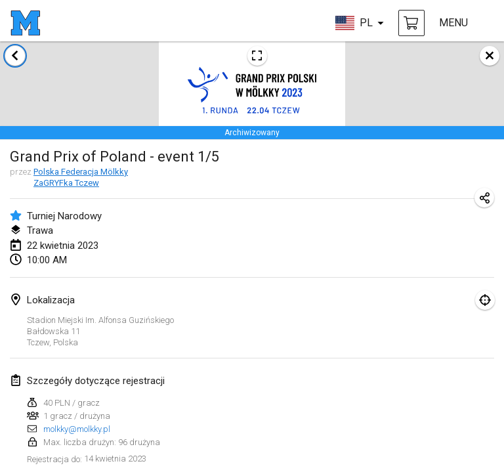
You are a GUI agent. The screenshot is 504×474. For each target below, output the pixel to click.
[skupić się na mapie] (485, 300)
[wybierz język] (359, 23)
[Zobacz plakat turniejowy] (257, 56)
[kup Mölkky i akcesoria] (411, 23)
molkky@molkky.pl (76, 429)
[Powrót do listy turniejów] (15, 56)
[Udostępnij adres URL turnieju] (484, 197)
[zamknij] (489, 56)
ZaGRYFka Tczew (66, 183)
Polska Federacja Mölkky (80, 172)
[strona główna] (25, 23)
